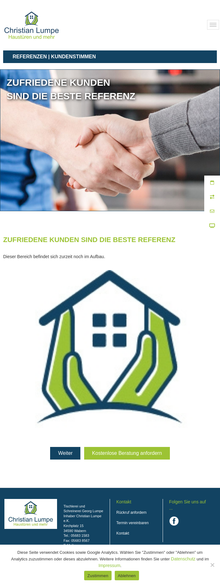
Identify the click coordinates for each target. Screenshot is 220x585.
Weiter (65, 453)
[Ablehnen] (212, 565)
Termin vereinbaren (132, 523)
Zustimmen (97, 575)
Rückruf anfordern (131, 512)
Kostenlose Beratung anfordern (127, 453)
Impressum (109, 565)
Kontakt (122, 533)
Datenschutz (183, 558)
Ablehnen (127, 575)
